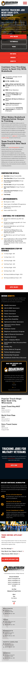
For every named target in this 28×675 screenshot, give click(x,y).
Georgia (6, 653)
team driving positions (14, 147)
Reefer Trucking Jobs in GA (14, 584)
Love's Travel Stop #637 (10, 406)
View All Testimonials (14, 389)
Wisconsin (8, 608)
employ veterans (11, 458)
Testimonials (14, 41)
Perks (14, 46)
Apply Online (14, 36)
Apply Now (14, 465)
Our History (14, 598)
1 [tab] (12, 387)
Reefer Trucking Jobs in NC (14, 582)
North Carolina (10, 642)
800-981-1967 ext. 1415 (10, 613)
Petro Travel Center (9, 424)
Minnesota (8, 631)
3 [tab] (15, 387)
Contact (14, 601)
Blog (14, 596)
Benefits (14, 586)
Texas (5, 620)
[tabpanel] (14, 380)
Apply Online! (14, 287)
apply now (14, 136)
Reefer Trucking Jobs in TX (14, 580)
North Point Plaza (8, 415)
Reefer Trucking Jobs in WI (14, 578)
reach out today (5, 137)
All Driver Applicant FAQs (10, 559)
